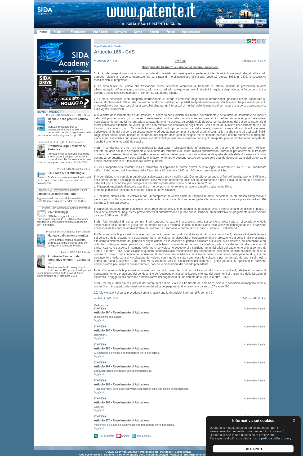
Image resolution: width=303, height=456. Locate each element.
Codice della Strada (110, 46)
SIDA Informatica (81, 169)
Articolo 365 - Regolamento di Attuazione (121, 330)
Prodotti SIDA (53, 115)
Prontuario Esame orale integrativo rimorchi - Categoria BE (69, 260)
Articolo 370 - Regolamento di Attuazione (121, 420)
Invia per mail (144, 436)
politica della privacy (276, 438)
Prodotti (59, 32)
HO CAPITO (253, 449)
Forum (170, 32)
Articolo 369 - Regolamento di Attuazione (121, 402)
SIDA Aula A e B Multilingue (66, 173)
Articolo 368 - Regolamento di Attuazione (121, 384)
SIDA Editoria (83, 115)
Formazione (78, 32)
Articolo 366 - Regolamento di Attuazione (121, 348)
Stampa (125, 436)
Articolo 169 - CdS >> (254, 60)
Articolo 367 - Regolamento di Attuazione (121, 366)
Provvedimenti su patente (66, 190)
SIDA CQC (58, 142)
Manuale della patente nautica (68, 235)
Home (43, 32)
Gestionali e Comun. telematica (73, 208)
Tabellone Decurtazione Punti (56, 194)
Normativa (120, 32)
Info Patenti (100, 32)
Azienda (154, 32)
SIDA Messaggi (58, 212)
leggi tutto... (100, 320)
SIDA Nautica (68, 115)
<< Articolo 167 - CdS (106, 60)
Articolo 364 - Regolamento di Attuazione (121, 312)
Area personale (190, 32)
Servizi (138, 32)
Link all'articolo (106, 436)
